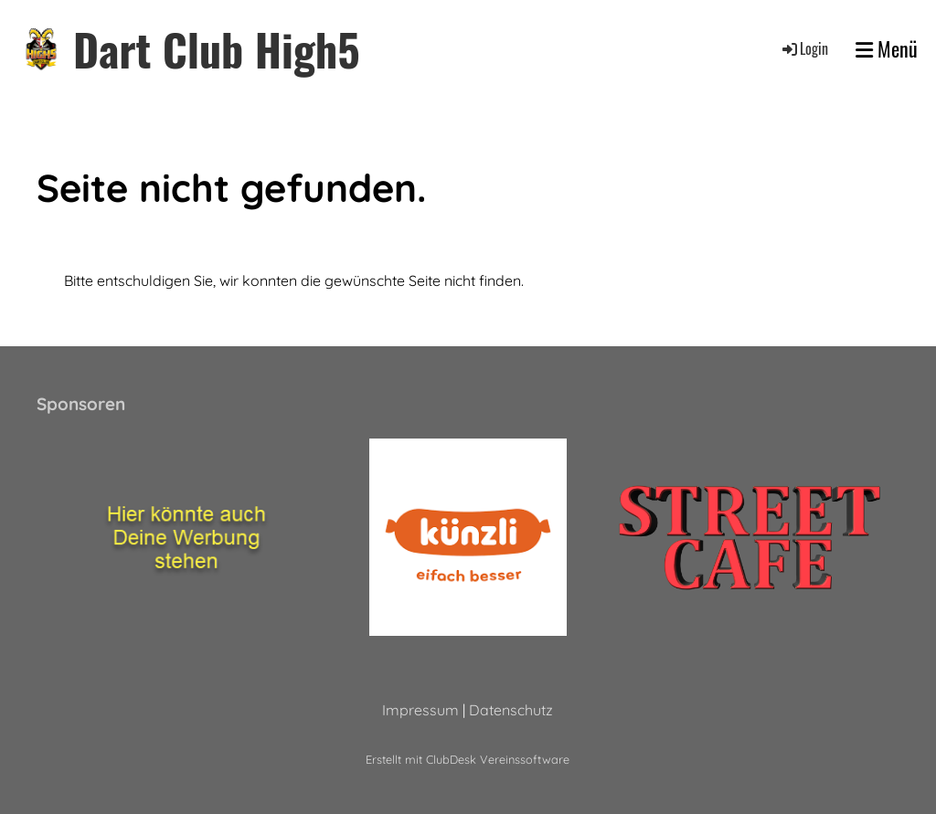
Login (804, 48)
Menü (887, 49)
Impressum (420, 710)
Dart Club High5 (216, 48)
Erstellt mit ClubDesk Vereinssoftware (467, 759)
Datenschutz (511, 710)
